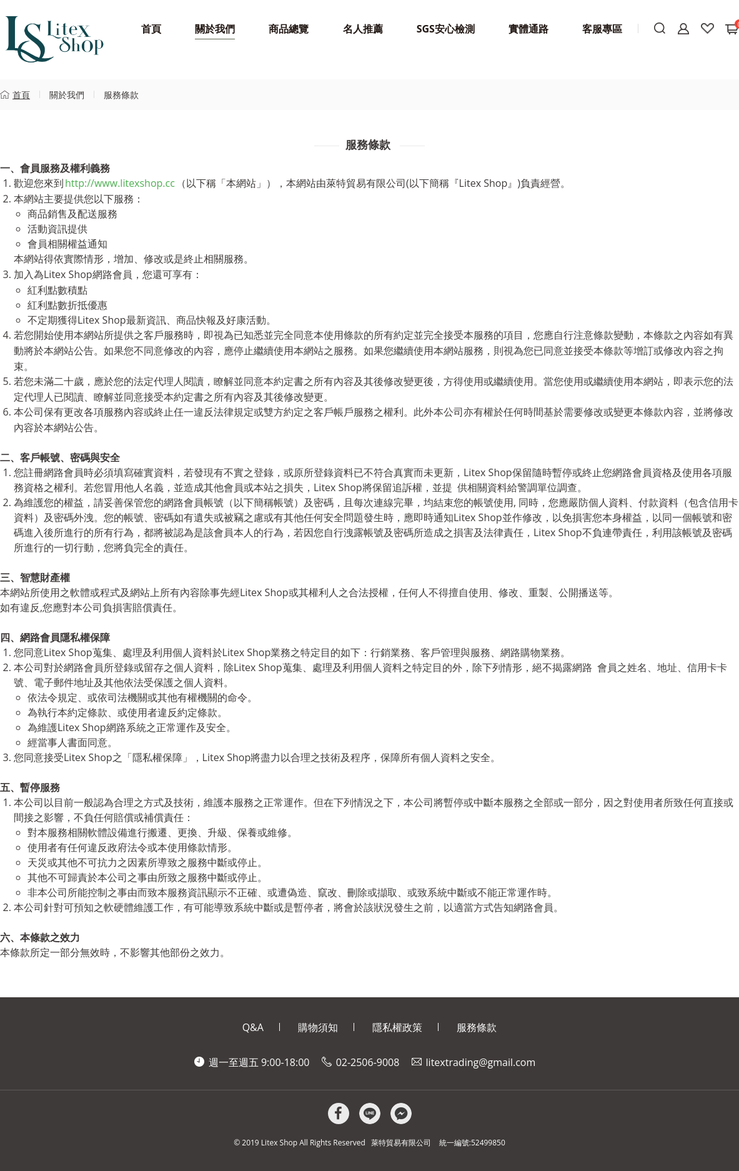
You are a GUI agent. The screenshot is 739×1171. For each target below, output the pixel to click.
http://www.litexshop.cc (120, 183)
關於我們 (66, 95)
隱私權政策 (397, 1027)
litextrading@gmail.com (481, 1062)
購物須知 (318, 1027)
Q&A (253, 1027)
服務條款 (121, 95)
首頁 (21, 95)
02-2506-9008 (368, 1062)
